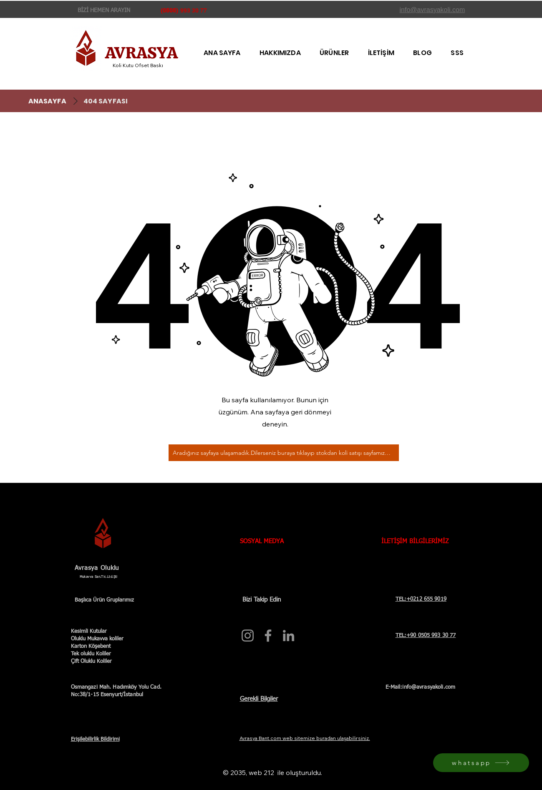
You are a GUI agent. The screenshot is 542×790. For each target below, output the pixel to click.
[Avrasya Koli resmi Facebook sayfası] (268, 635)
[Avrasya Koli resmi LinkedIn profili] (288, 635)
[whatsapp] (481, 762)
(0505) (169, 10)
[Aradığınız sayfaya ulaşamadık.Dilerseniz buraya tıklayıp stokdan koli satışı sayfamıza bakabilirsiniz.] (284, 452)
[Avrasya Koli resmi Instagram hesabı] (247, 635)
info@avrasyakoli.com (428, 687)
